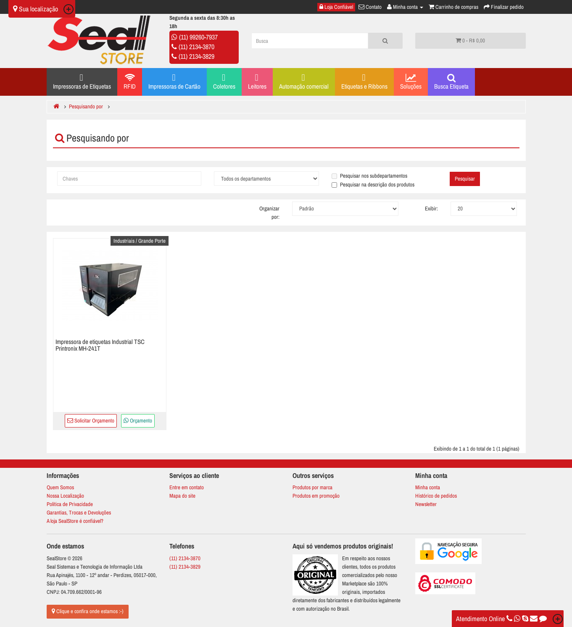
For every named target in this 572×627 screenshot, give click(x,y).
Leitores (257, 81)
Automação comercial (304, 81)
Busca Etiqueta (451, 82)
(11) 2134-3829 (196, 56)
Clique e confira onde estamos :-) (88, 611)
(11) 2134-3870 (196, 46)
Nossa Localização (65, 495)
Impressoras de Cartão (174, 81)
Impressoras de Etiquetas (82, 81)
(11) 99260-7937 (198, 37)
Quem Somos (60, 487)
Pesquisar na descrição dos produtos (373, 184)
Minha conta (427, 487)
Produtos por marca (312, 487)
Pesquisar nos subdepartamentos (369, 175)
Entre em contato (186, 487)
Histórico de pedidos (436, 495)
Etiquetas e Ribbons (364, 81)
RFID (130, 82)
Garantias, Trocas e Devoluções (79, 512)
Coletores (224, 81)
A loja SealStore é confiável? (75, 521)
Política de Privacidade (70, 504)
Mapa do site (182, 495)
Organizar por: (269, 212)
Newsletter (426, 504)
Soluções (411, 82)
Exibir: (431, 208)
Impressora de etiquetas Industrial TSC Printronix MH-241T (100, 345)
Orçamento (138, 420)
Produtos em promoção (316, 495)
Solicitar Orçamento (90, 420)
